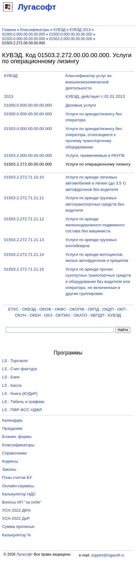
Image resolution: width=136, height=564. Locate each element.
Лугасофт (25, 554)
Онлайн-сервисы (18, 486)
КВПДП (97, 315)
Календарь (12, 420)
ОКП (121, 309)
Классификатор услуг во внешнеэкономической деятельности (89, 81)
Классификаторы (34, 30)
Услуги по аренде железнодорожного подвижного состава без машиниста (95, 225)
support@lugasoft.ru (107, 555)
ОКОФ (45, 309)
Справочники (14, 453)
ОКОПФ (77, 309)
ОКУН (20, 315)
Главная (9, 30)
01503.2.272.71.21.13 (24, 239)
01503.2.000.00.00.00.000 (70, 39)
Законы (9, 469)
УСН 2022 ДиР (16, 518)
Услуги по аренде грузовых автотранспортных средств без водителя (95, 204)
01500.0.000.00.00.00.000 (70, 34)
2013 (8, 96)
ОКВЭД (29, 309)
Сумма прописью (18, 526)
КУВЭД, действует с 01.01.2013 (95, 96)
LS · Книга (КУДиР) (20, 393)
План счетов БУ (17, 477)
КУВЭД (60, 30)
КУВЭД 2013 (80, 30)
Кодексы (10, 461)
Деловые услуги (81, 105)
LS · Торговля (15, 360)
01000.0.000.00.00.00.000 (23, 34)
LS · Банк (11, 377)
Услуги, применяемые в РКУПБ (95, 155)
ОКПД (93, 309)
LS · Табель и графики (23, 401)
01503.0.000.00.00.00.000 (23, 39)
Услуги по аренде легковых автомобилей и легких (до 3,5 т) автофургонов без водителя (96, 183)
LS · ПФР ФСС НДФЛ (22, 410)
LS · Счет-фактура (19, 369)
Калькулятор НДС (19, 494)
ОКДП (107, 309)
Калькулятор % (16, 535)
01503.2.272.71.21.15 (24, 269)
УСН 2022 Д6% (16, 510)
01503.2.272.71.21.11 (24, 198)
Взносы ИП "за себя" (21, 502)
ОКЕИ (35, 315)
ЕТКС (13, 309)
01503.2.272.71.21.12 (24, 219)
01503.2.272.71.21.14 (24, 254)
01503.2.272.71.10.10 (24, 177)
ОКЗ (48, 315)
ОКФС (60, 309)
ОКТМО (63, 315)
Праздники (12, 428)
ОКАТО (80, 315)
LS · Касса (12, 385)
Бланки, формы (17, 436)
